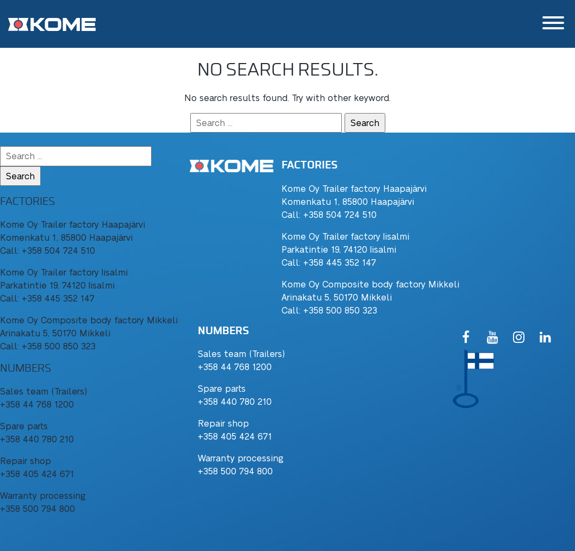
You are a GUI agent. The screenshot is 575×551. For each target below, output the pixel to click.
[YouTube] (492, 337)
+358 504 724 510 (340, 214)
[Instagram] (519, 337)
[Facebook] (466, 337)
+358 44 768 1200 (235, 366)
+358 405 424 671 (235, 436)
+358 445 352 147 (339, 262)
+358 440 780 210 (235, 401)
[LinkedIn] (545, 337)
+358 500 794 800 (235, 471)
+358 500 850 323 (340, 310)
